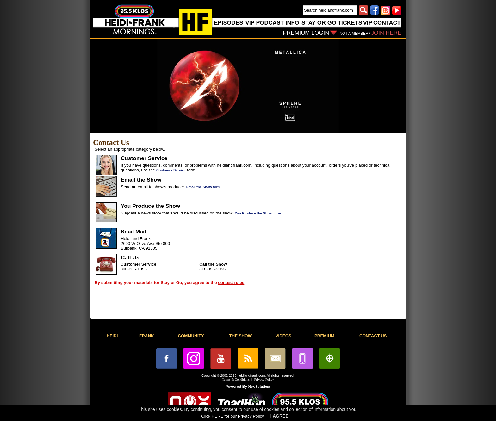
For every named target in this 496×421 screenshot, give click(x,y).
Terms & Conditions (236, 379)
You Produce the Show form (258, 213)
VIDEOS (283, 335)
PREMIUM (324, 335)
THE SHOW (240, 335)
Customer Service (171, 170)
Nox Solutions (259, 386)
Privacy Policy (264, 379)
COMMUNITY (191, 335)
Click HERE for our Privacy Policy (232, 416)
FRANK (146, 335)
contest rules (231, 282)
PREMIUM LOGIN (306, 33)
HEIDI (112, 335)
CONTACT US (373, 335)
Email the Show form (203, 187)
